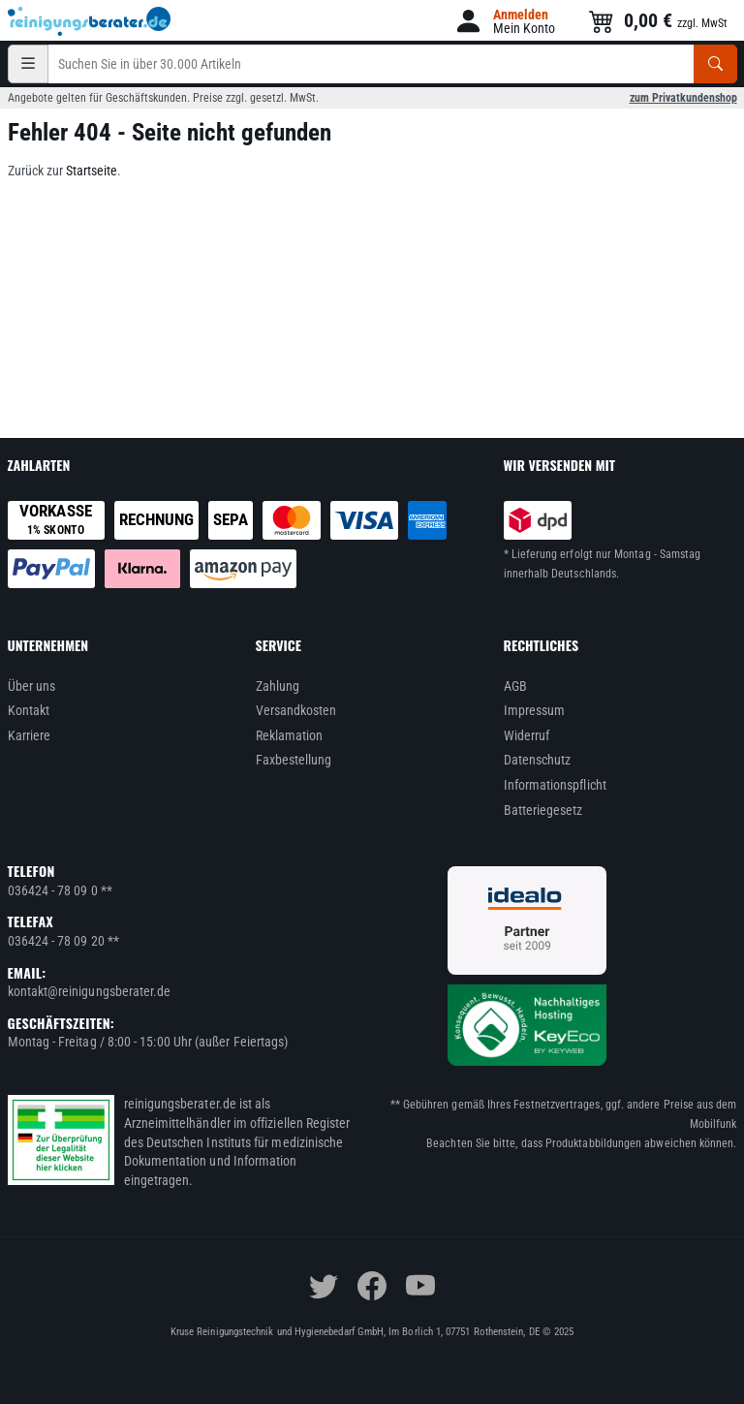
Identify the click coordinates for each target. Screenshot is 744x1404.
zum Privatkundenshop (683, 98)
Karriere (29, 735)
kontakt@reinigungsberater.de (89, 991)
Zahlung (278, 686)
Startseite (91, 170)
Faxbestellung (294, 759)
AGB (515, 686)
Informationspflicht (555, 785)
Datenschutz (538, 759)
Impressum (535, 710)
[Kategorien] (28, 64)
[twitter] (323, 1285)
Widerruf (527, 735)
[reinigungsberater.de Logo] (90, 21)
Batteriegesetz (543, 810)
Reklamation (290, 735)
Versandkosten (296, 710)
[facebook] (372, 1285)
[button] (504, 21)
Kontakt (29, 710)
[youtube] (420, 1285)
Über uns (32, 686)
